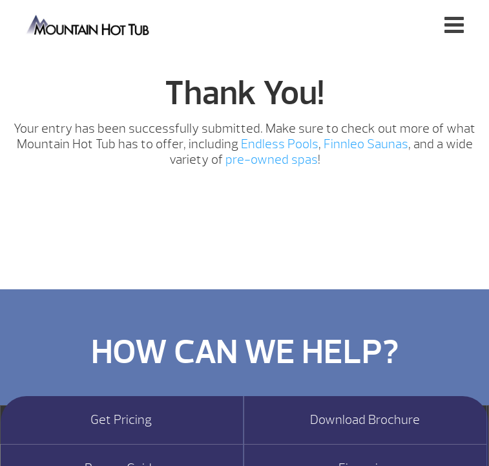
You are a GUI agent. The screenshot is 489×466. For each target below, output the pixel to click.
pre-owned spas (271, 159)
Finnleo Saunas (366, 144)
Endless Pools (279, 144)
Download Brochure (365, 420)
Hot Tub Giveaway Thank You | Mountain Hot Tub (89, 24)
